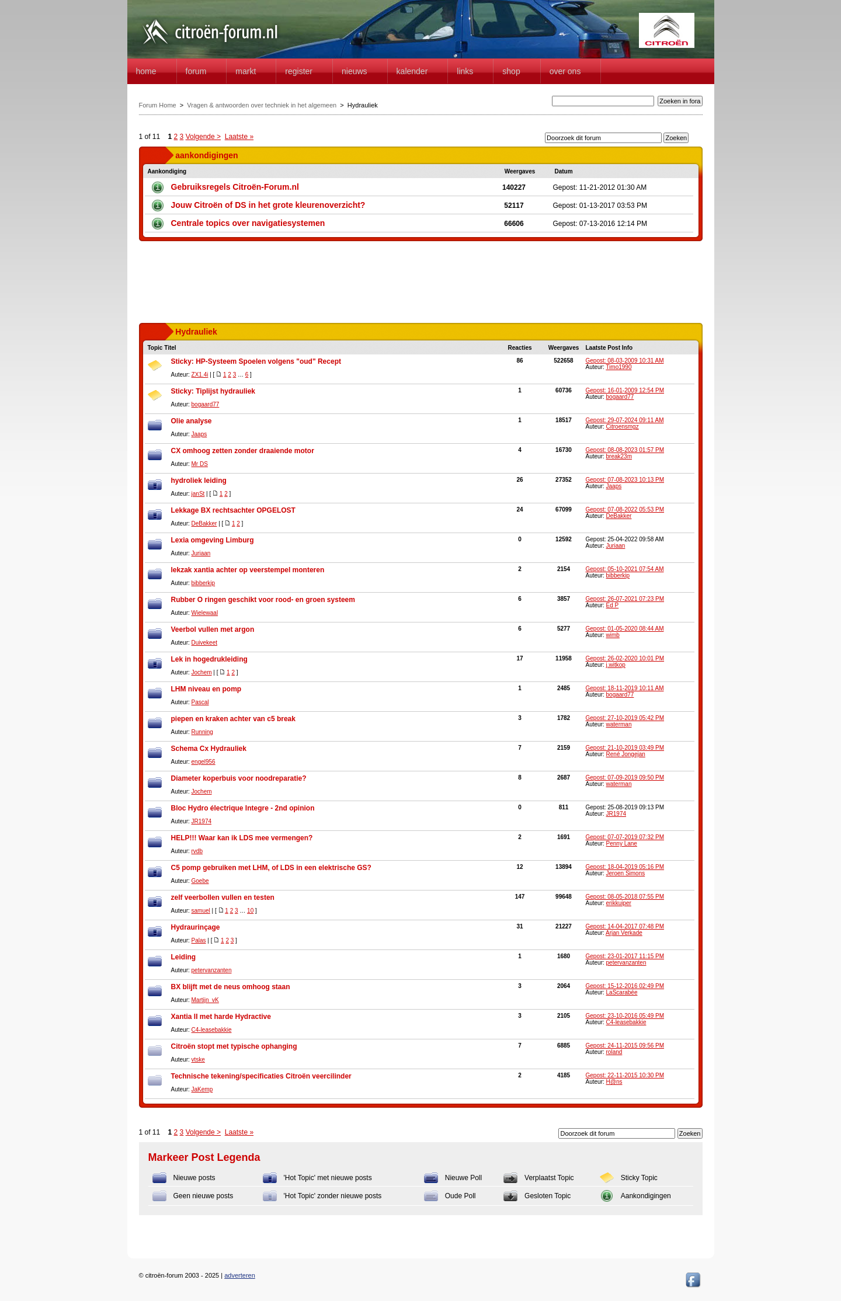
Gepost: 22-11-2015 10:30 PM (625, 1075)
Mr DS (200, 464)
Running (202, 732)
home (146, 71)
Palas (199, 940)
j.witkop (615, 665)
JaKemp (202, 1089)
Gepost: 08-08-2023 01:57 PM (625, 450)
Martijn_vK (205, 1000)
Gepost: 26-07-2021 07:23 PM (625, 599)
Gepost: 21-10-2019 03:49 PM (625, 748)
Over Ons (565, 71)
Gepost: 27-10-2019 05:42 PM (625, 718)
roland (614, 1052)
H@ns (614, 1082)
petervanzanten (212, 970)
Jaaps (199, 434)
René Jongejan (625, 754)
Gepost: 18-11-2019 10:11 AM (625, 688)
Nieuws (354, 71)
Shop (511, 71)
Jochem (202, 672)
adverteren (239, 1275)
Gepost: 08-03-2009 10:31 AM (625, 360)
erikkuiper (618, 903)
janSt (198, 494)
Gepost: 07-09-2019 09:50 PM (625, 777)
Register (298, 71)
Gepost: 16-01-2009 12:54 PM (625, 390)
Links (465, 71)
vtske (198, 1059)
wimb (613, 635)
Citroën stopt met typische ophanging (234, 1046)
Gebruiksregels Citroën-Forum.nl (235, 187)
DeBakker (204, 523)
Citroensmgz (622, 426)
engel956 (204, 762)
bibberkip (204, 583)
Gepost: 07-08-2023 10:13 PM (625, 479)
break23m (619, 456)
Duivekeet (204, 642)
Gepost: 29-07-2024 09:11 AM (625, 420)
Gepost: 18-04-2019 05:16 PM (625, 867)
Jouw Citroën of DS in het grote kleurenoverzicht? (268, 205)
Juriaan (201, 553)
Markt (245, 71)
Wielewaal (205, 613)
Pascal (200, 702)
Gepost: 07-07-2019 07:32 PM (625, 837)
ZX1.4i (200, 374)
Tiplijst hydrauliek (225, 391)
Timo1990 (618, 367)
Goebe (200, 881)
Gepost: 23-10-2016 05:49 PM (625, 1016)
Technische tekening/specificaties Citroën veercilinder (261, 1076)
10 (250, 910)
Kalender (412, 71)
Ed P (612, 605)
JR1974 (201, 821)
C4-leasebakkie (212, 1030)
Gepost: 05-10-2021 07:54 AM (625, 569)
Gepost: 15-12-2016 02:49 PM (625, 986)
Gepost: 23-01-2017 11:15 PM (625, 956)
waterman (619, 724)
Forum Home (157, 105)
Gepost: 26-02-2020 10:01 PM (625, 658)
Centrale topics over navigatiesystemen (248, 223)
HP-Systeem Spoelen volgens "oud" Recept (268, 361)
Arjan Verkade (624, 933)
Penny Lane (621, 843)
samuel (201, 910)
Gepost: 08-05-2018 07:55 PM (625, 896)
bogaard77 (206, 404)
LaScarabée (622, 992)
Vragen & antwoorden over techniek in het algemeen (261, 105)
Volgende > (203, 137)
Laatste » (239, 137)
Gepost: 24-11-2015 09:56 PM (625, 1045)
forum (196, 71)
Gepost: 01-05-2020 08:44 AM (625, 628)
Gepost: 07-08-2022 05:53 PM (625, 509)
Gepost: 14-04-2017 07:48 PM (625, 926)
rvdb (197, 851)
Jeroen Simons (625, 873)
